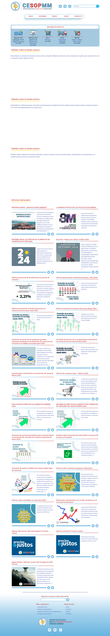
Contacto (78, 16)
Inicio (30, 16)
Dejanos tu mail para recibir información (55, 596)
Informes (42, 16)
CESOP (66, 16)
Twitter (60, 6)
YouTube (65, 6)
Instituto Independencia (45, 609)
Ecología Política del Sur (45, 614)
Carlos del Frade (42, 607)
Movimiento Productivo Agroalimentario (49, 611)
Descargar (52, 234)
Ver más (48, 234)
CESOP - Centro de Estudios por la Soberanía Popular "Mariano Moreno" (31, 6)
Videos (54, 16)
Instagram (69, 6)
